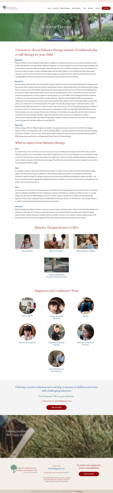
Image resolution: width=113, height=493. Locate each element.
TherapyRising (78, 491)
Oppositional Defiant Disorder (56, 343)
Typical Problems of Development (56, 370)
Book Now (106, 8)
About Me (55, 8)
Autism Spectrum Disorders (56, 317)
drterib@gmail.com (63, 401)
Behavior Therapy (65, 8)
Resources (90, 8)
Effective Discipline (56, 251)
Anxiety (85, 316)
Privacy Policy (64, 491)
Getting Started (76, 8)
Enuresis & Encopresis (27, 342)
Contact (97, 8)
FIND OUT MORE (57, 407)
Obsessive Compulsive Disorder (85, 343)
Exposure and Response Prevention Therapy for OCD (56, 275)
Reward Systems (27, 251)
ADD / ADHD (27, 316)
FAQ (84, 8)
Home (49, 8)
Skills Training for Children (85, 251)
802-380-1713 (65, 472)
